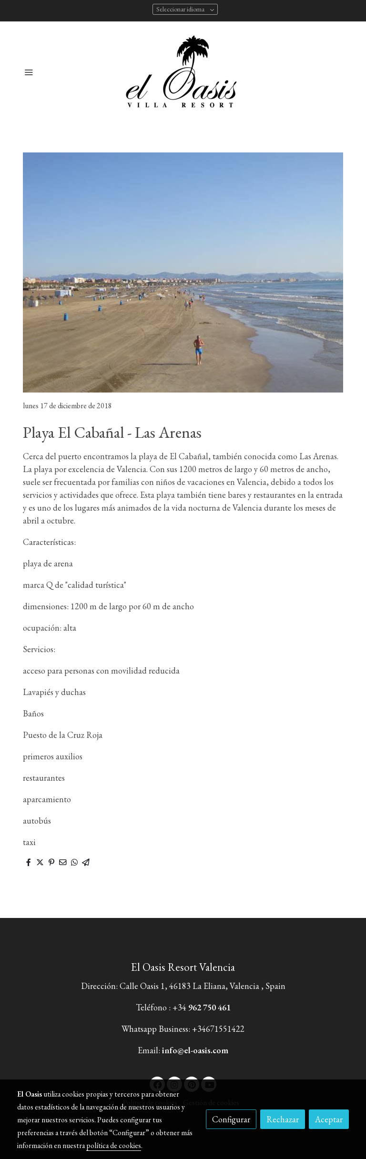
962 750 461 (209, 1007)
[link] (183, 71)
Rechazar (282, 1119)
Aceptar (329, 1119)
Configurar (231, 1119)
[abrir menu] (28, 72)
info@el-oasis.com (195, 1050)
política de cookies (113, 1145)
